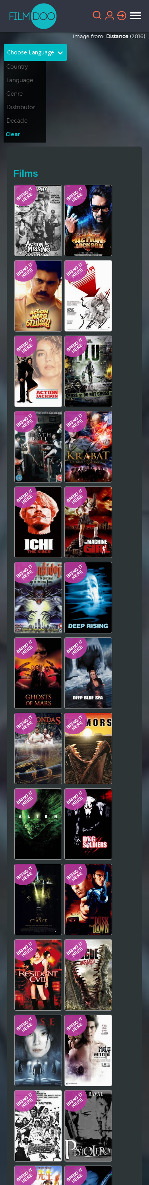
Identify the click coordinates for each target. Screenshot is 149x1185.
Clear (13, 134)
